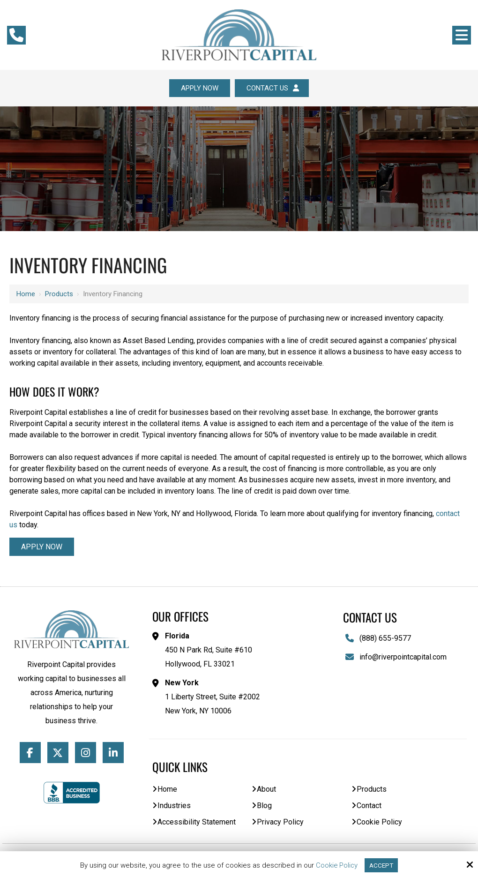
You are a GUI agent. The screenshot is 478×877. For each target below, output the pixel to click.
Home (25, 294)
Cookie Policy (335, 865)
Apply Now (198, 88)
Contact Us (273, 88)
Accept (382, 865)
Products (59, 294)
